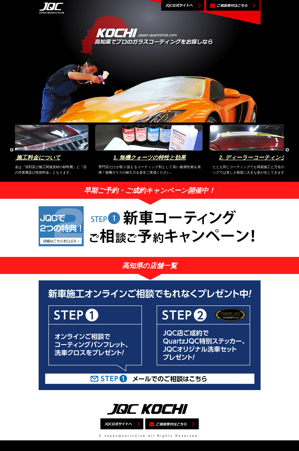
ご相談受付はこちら (233, 6)
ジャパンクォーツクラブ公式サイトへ (182, 6)
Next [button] (287, 150)
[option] (149, 150)
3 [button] (152, 178)
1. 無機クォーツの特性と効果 (149, 157)
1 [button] (140, 178)
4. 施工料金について (35, 157)
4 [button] (159, 178)
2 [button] (146, 178)
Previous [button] (12, 150)
